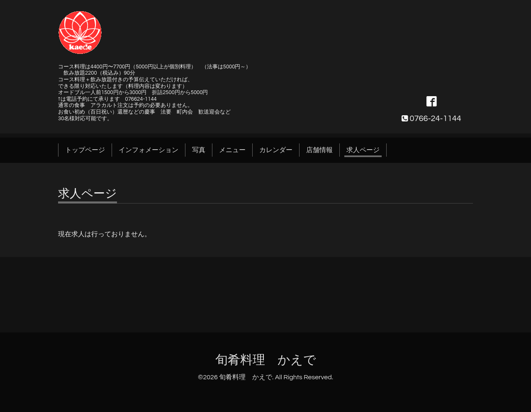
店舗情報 (319, 150)
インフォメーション (148, 150)
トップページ (85, 150)
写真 (198, 150)
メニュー (232, 150)
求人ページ (363, 150)
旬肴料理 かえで (265, 360)
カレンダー (275, 150)
